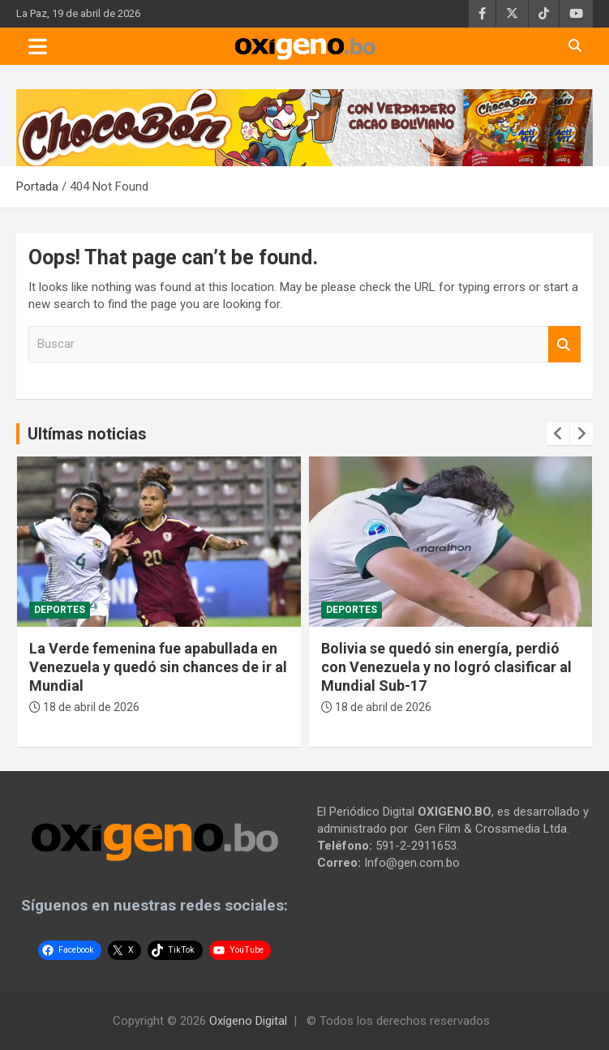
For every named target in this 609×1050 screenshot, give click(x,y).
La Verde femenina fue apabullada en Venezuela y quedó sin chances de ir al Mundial (158, 667)
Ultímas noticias (87, 434)
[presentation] (558, 433)
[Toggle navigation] (37, 46)
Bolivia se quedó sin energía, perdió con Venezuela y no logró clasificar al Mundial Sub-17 (446, 667)
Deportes (59, 609)
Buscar (564, 344)
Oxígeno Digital (248, 1021)
